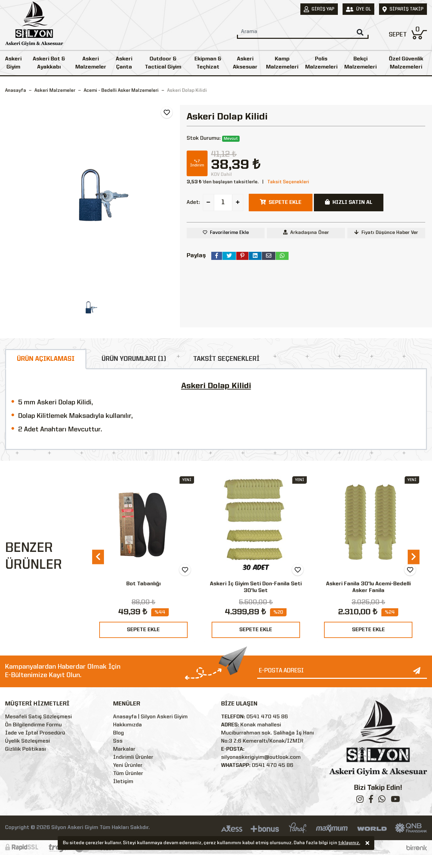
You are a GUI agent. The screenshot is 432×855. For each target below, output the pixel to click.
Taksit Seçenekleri (288, 182)
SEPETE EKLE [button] (280, 202)
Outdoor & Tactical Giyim (163, 63)
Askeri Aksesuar (245, 63)
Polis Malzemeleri (321, 63)
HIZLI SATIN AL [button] (348, 202)
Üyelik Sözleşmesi (27, 741)
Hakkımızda (127, 725)
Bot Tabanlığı (143, 584)
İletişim (123, 781)
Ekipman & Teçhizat (207, 63)
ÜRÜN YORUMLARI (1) (134, 359)
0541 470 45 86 (267, 717)
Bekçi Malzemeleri (360, 63)
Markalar (124, 749)
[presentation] (98, 557)
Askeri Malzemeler (90, 63)
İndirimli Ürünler (133, 757)
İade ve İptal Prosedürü (35, 733)
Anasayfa (15, 90)
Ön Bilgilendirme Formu (33, 725)
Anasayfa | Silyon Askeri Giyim (150, 717)
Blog (118, 733)
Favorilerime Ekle (229, 232)
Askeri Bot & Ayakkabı (49, 63)
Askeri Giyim (13, 63)
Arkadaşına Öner (306, 232)
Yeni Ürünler (127, 765)
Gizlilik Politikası (25, 749)
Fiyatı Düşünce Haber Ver (386, 232)
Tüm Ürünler (128, 773)
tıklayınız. (349, 843)
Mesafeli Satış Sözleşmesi (38, 717)
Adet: (193, 202)
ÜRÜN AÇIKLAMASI (46, 359)
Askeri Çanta (124, 63)
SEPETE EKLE (143, 630)
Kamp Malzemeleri (282, 63)
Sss (118, 741)
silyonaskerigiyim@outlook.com (261, 757)
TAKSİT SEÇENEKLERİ (226, 359)
